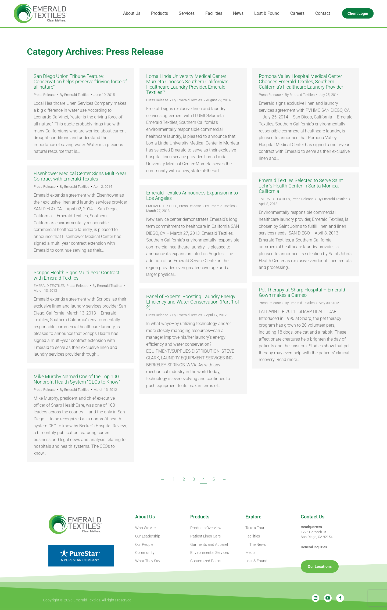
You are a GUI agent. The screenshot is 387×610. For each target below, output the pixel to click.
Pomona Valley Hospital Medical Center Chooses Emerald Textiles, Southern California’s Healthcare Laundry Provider (301, 81)
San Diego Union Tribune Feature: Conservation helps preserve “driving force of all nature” (80, 81)
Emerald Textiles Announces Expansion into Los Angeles (192, 195)
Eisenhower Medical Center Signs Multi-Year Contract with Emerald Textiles (80, 176)
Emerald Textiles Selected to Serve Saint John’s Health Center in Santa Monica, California (301, 186)
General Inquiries (314, 547)
